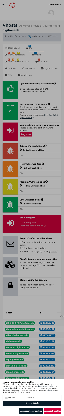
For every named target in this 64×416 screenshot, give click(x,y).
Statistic (29, 398)
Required (10, 398)
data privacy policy (46, 386)
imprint (6, 388)
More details (32, 403)
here (50, 390)
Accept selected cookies (31, 411)
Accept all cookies (52, 411)
